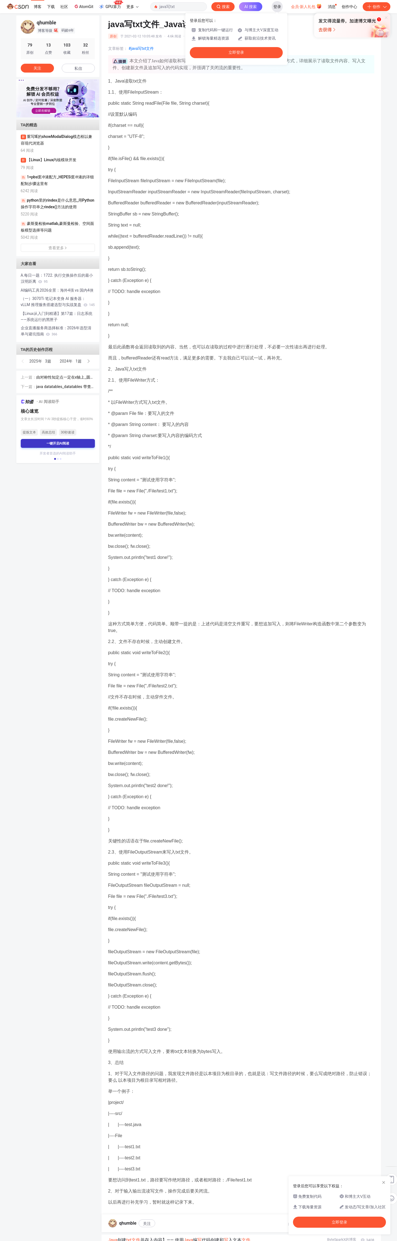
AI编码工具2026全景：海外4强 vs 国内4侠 (57, 290)
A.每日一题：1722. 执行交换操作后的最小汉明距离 (57, 278)
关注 (147, 1223)
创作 (376, 6)
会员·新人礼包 (306, 6)
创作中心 (349, 6)
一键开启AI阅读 (57, 443)
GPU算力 (111, 5)
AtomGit (83, 6)
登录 (277, 6)
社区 (64, 6)
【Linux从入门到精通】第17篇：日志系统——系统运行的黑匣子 (56, 316)
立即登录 (236, 52)
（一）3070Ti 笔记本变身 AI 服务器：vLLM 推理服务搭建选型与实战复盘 (58, 301)
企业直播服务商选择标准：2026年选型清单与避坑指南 (56, 331)
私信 (78, 68)
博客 (37, 6)
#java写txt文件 (141, 48)
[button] (53, 113)
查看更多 (57, 248)
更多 (132, 6)
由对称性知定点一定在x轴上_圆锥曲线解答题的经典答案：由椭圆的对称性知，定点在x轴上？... (65, 377)
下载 (51, 6)
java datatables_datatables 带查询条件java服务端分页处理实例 (63, 387)
